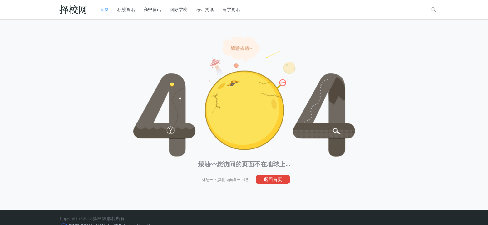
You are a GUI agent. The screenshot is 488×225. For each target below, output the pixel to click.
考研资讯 (205, 9)
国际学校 (178, 9)
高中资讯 (152, 9)
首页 (104, 9)
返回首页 (273, 179)
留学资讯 (231, 9)
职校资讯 (126, 9)
